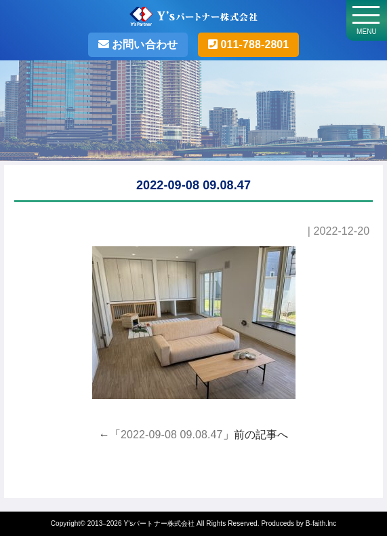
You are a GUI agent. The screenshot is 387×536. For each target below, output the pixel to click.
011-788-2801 (253, 44)
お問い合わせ (143, 44)
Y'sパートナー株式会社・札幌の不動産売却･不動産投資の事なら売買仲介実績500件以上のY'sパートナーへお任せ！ (193, 18)
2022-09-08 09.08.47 (171, 434)
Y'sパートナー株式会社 (159, 523)
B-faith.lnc (321, 523)
